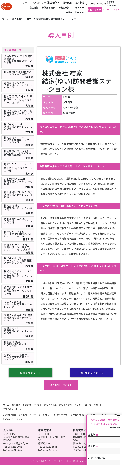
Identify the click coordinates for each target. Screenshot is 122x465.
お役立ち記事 (50, 404)
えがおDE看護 (9, 414)
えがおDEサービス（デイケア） (53, 414)
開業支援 (27, 404)
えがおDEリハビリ (27, 414)
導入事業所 (17, 18)
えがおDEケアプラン (12, 419)
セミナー (78, 404)
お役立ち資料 (65, 404)
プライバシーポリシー (13, 409)
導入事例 (16, 404)
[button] (118, 417)
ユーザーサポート (93, 404)
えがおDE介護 (77, 414)
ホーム (5, 18)
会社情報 (37, 404)
